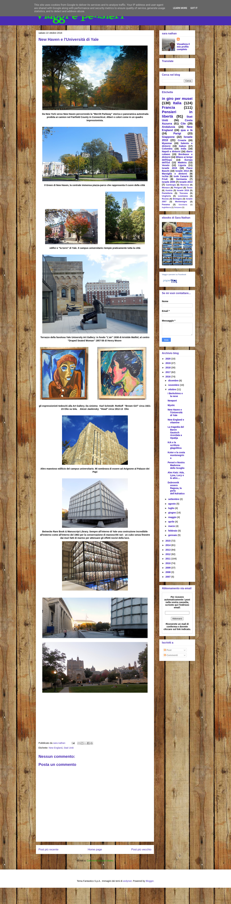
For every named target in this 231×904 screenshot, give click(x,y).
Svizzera (178, 207)
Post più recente (48, 849)
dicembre (173, 380)
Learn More (180, 8)
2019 (168, 363)
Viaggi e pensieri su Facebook (174, 274)
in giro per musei (177, 99)
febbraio (173, 530)
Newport (172, 400)
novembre (174, 385)
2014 (168, 545)
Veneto (165, 165)
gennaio (173, 535)
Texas (189, 187)
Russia (165, 199)
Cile (183, 123)
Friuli (164, 179)
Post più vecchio (141, 849)
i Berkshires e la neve (175, 394)
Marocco (184, 185)
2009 (168, 567)
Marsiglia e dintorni (174, 173)
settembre (174, 499)
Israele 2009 (168, 182)
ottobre (172, 389)
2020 (168, 358)
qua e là (186, 130)
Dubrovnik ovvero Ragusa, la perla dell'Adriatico (176, 488)
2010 (168, 563)
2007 (168, 576)
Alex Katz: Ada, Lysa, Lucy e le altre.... (176, 475)
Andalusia (168, 126)
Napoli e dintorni (171, 151)
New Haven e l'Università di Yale (175, 412)
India (183, 148)
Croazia (182, 140)
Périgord (178, 187)
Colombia (167, 148)
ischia (165, 176)
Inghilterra (166, 207)
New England (55, 747)
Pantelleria (167, 193)
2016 (168, 376)
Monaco (166, 187)
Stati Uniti (69, 747)
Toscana (184, 193)
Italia (177, 103)
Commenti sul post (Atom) (100, 860)
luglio (171, 508)
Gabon (182, 146)
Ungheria (166, 196)
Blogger (150, 881)
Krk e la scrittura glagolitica (174, 445)
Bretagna (177, 199)
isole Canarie (181, 176)
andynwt (127, 881)
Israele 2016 (183, 190)
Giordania (183, 205)
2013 (168, 549)
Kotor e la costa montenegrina (176, 455)
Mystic (171, 405)
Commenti (171, 655)
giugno (172, 512)
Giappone (168, 136)
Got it (193, 8)
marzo (172, 526)
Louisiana (183, 196)
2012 (168, 554)
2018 (168, 367)
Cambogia (171, 185)
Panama (166, 204)
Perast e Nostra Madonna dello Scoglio (176, 465)
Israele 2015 (169, 168)
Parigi (177, 133)
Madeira (182, 162)
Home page (95, 849)
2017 (168, 372)
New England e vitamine (176, 421)
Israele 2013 (185, 182)
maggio (172, 517)
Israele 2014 (182, 171)
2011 (168, 558)
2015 (168, 540)
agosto (172, 503)
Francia (168, 107)
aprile (171, 521)
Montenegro (181, 201)
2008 (168, 572)
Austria (168, 190)
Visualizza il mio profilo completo (183, 47)
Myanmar (167, 143)
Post (167, 650)
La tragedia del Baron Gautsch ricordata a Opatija (176, 432)
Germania (181, 179)
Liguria (182, 165)
